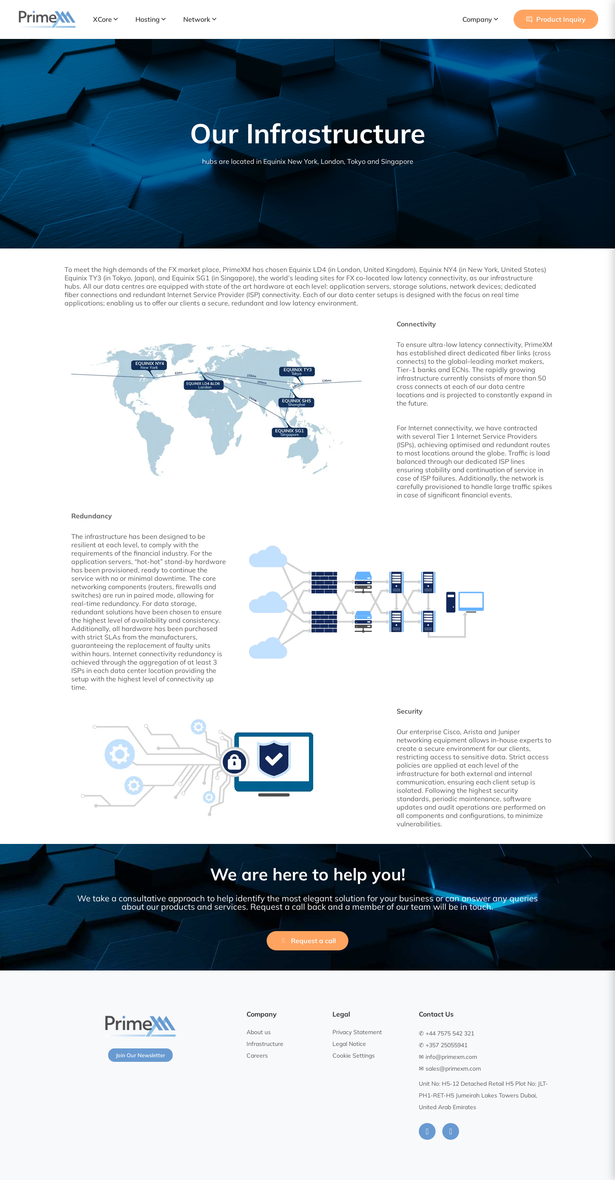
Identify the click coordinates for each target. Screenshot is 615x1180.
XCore (105, 19)
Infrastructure (265, 1044)
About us (259, 1032)
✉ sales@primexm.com (450, 1068)
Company (480, 19)
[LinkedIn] (427, 1131)
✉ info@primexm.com (448, 1057)
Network (199, 19)
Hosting (150, 19)
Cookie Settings (353, 1055)
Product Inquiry (556, 19)
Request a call (307, 941)
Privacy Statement (357, 1032)
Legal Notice (349, 1044)
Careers (257, 1055)
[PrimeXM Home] (47, 19)
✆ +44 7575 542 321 (446, 1033)
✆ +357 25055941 (443, 1045)
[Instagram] (450, 1131)
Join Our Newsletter (140, 1055)
